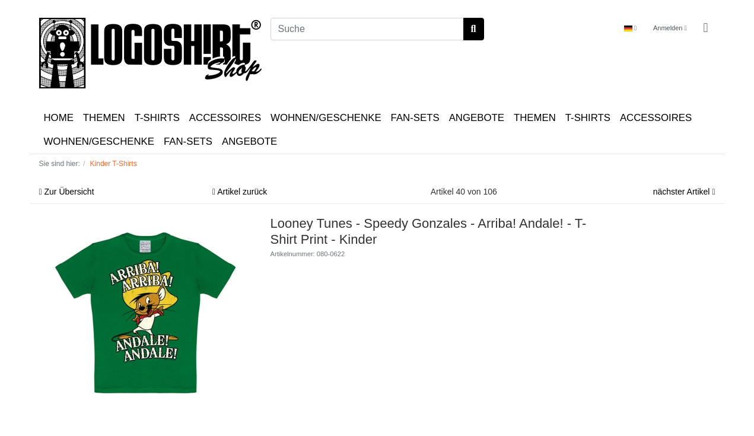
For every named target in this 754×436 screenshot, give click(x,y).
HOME (59, 117)
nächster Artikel (684, 191)
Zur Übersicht (66, 191)
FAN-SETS (415, 117)
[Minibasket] (705, 28)
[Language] (630, 28)
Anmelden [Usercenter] (670, 27)
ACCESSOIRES (225, 117)
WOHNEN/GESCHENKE (326, 117)
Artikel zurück (239, 191)
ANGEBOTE (476, 117)
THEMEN (104, 117)
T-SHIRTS (157, 117)
